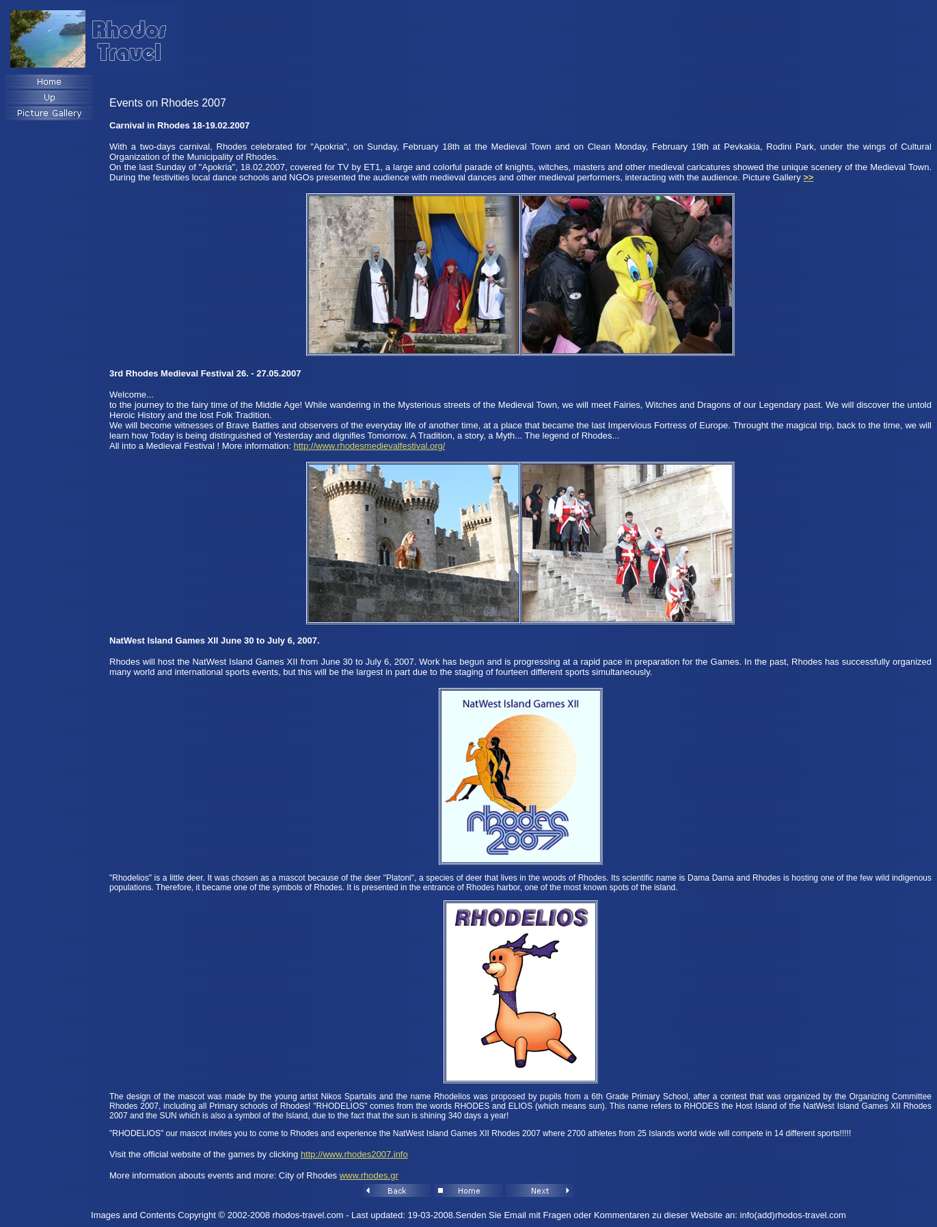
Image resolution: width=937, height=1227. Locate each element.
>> (808, 177)
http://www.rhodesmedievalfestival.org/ (370, 446)
